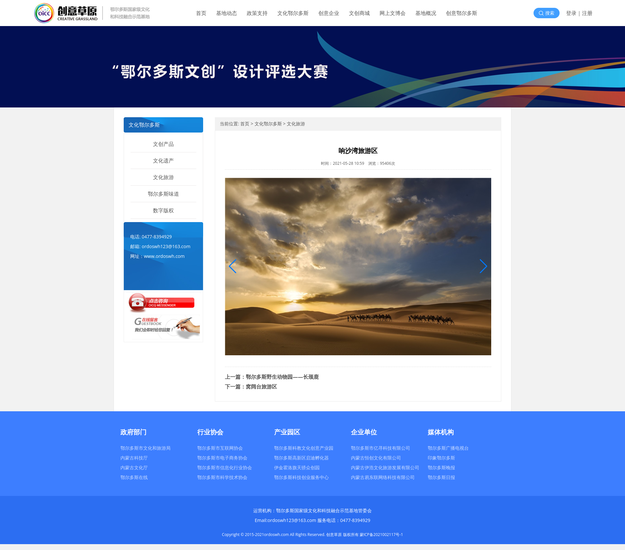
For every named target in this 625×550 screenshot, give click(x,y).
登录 (571, 13)
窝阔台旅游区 (261, 386)
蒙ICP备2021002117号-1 (381, 534)
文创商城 (359, 13)
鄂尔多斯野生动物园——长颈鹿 (282, 376)
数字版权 (163, 210)
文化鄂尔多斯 (293, 13)
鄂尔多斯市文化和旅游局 (145, 448)
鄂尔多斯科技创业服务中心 (301, 477)
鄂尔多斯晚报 (441, 467)
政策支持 (257, 13)
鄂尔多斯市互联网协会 (220, 448)
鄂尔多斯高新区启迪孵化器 (301, 458)
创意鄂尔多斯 (461, 13)
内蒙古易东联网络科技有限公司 (383, 477)
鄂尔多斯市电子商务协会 (222, 458)
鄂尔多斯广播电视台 (448, 448)
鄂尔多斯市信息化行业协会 (224, 467)
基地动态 (226, 13)
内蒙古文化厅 (134, 467)
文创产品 (163, 144)
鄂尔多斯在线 (134, 477)
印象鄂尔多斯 (441, 458)
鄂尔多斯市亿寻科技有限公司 (380, 448)
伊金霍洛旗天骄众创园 (297, 467)
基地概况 (425, 13)
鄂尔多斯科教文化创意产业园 (303, 448)
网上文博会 (393, 13)
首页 (201, 13)
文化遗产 (163, 160)
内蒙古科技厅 (134, 458)
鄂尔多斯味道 (163, 193)
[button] (483, 266)
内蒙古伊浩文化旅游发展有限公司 (385, 467)
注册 (587, 13)
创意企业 (328, 13)
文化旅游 (163, 177)
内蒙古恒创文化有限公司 (376, 458)
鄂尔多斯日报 (441, 477)
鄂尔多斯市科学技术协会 (222, 477)
